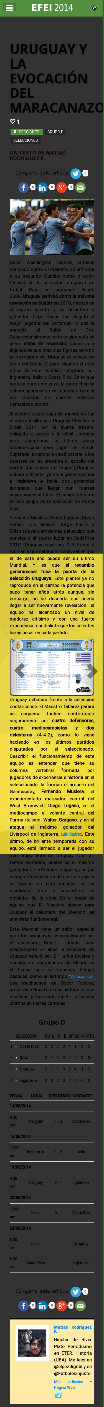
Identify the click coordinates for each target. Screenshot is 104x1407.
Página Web (64, 1386)
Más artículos (68, 1381)
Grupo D (55, 131)
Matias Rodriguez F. (73, 1328)
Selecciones (25, 139)
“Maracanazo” (81, 975)
